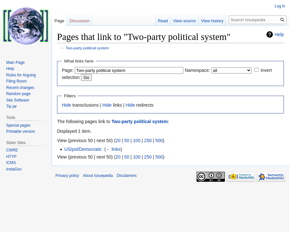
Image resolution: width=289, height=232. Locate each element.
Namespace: (197, 70)
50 (127, 140)
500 (159, 140)
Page (59, 20)
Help (279, 34)
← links (113, 149)
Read (163, 20)
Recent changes (20, 87)
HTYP (11, 156)
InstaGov (14, 169)
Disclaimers (127, 175)
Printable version (20, 131)
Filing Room (16, 81)
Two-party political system (87, 48)
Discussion (79, 20)
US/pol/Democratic (83, 149)
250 (147, 140)
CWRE (12, 150)
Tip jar (11, 106)
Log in (280, 6)
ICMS (11, 162)
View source (184, 20)
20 (118, 140)
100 (136, 140)
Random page (18, 94)
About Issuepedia (98, 175)
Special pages (18, 125)
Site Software (17, 100)
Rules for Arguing (21, 75)
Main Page (15, 62)
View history (212, 20)
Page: (68, 70)
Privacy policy (67, 175)
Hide (66, 105)
